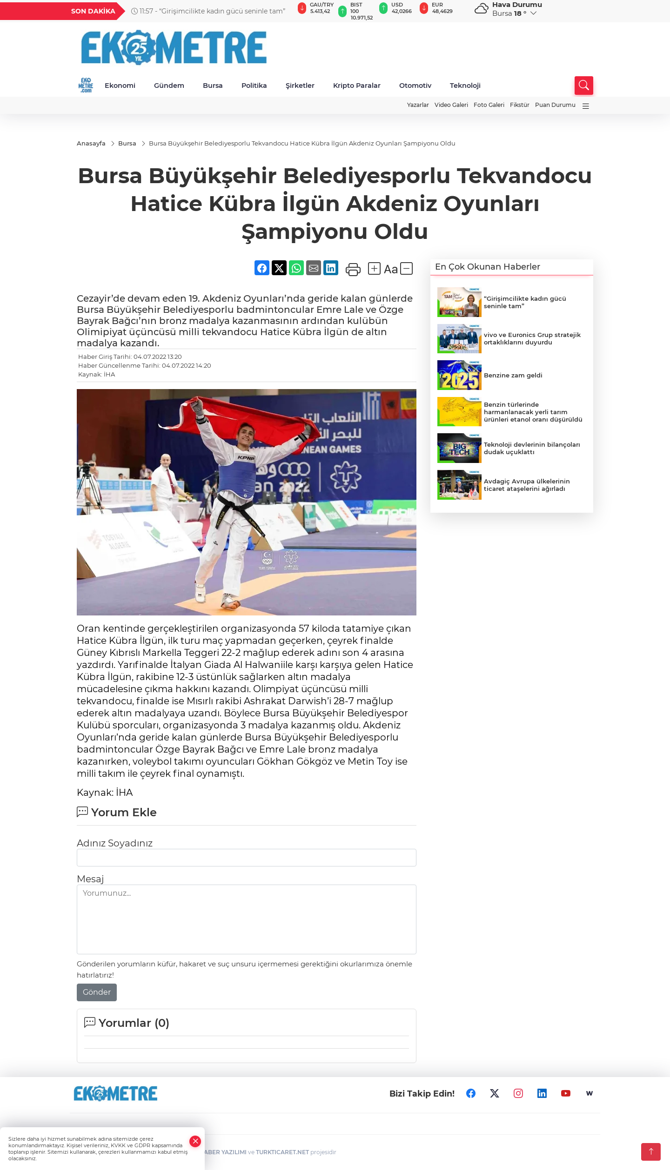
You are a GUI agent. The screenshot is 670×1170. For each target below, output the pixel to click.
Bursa (213, 85)
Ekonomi (120, 85)
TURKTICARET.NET (282, 1152)
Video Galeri (451, 104)
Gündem (169, 85)
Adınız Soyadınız (115, 843)
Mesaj (90, 879)
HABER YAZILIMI (223, 1152)
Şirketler (300, 85)
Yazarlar (418, 104)
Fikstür (519, 104)
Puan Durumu (555, 104)
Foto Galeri (489, 104)
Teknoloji (465, 85)
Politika (254, 85)
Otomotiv (415, 85)
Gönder (97, 992)
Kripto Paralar (357, 85)
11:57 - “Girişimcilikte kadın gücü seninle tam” (208, 11)
